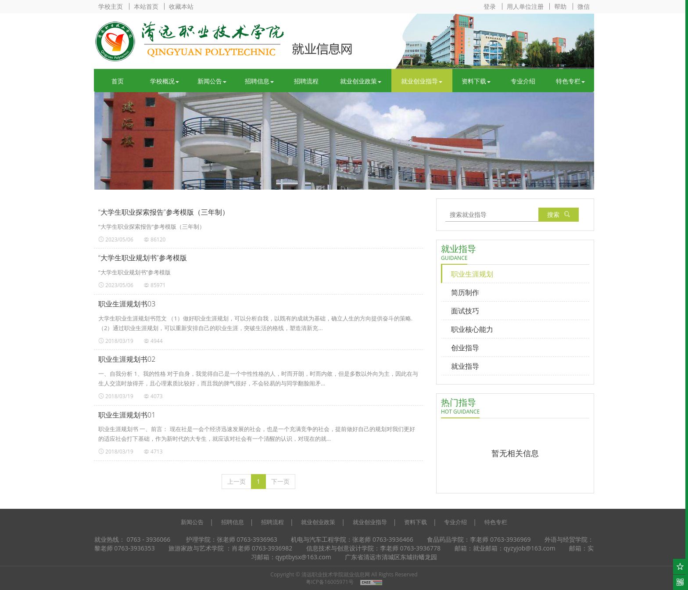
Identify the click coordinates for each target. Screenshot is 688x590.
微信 (583, 6)
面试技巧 (465, 311)
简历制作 (465, 292)
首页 (117, 81)
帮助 (560, 6)
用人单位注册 (525, 6)
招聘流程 (306, 81)
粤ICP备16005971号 (330, 582)
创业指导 (465, 348)
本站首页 (146, 6)
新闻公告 (211, 81)
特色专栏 (570, 81)
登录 (490, 6)
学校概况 (164, 81)
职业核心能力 (472, 329)
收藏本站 (181, 6)
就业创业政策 (360, 81)
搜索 (558, 214)
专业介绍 (523, 81)
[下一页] (280, 481)
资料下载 (476, 81)
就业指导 (465, 366)
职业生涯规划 (472, 274)
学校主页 (110, 6)
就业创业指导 (421, 81)
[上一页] (236, 481)
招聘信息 (259, 81)
